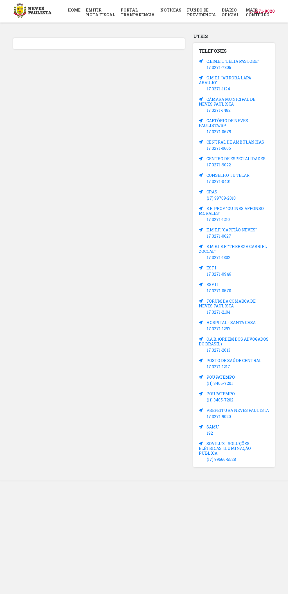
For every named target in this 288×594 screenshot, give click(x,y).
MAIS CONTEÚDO (257, 12)
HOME (74, 10)
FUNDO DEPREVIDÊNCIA (201, 12)
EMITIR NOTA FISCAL (100, 12)
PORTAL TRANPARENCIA (138, 12)
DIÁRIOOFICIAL (230, 12)
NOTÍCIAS (170, 10)
